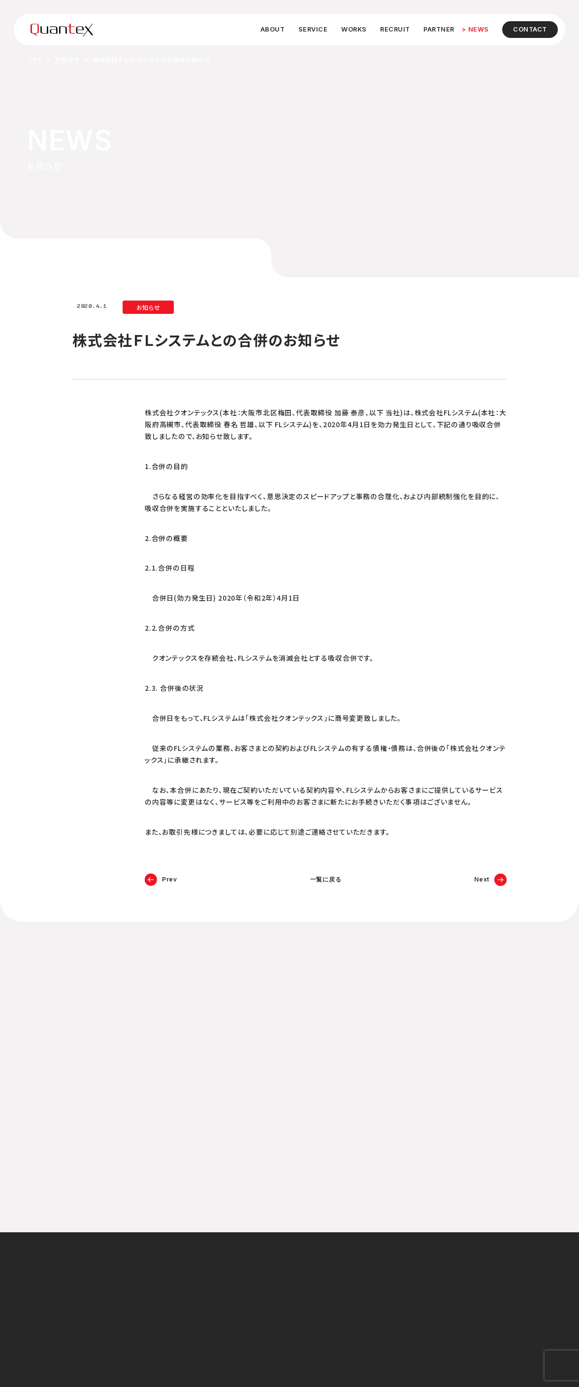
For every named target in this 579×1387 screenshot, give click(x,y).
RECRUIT (395, 29)
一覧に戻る (326, 879)
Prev (169, 879)
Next (481, 879)
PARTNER (438, 29)
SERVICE (313, 29)
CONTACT (530, 29)
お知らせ (67, 59)
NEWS (478, 29)
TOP (35, 59)
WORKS (354, 29)
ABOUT (272, 29)
